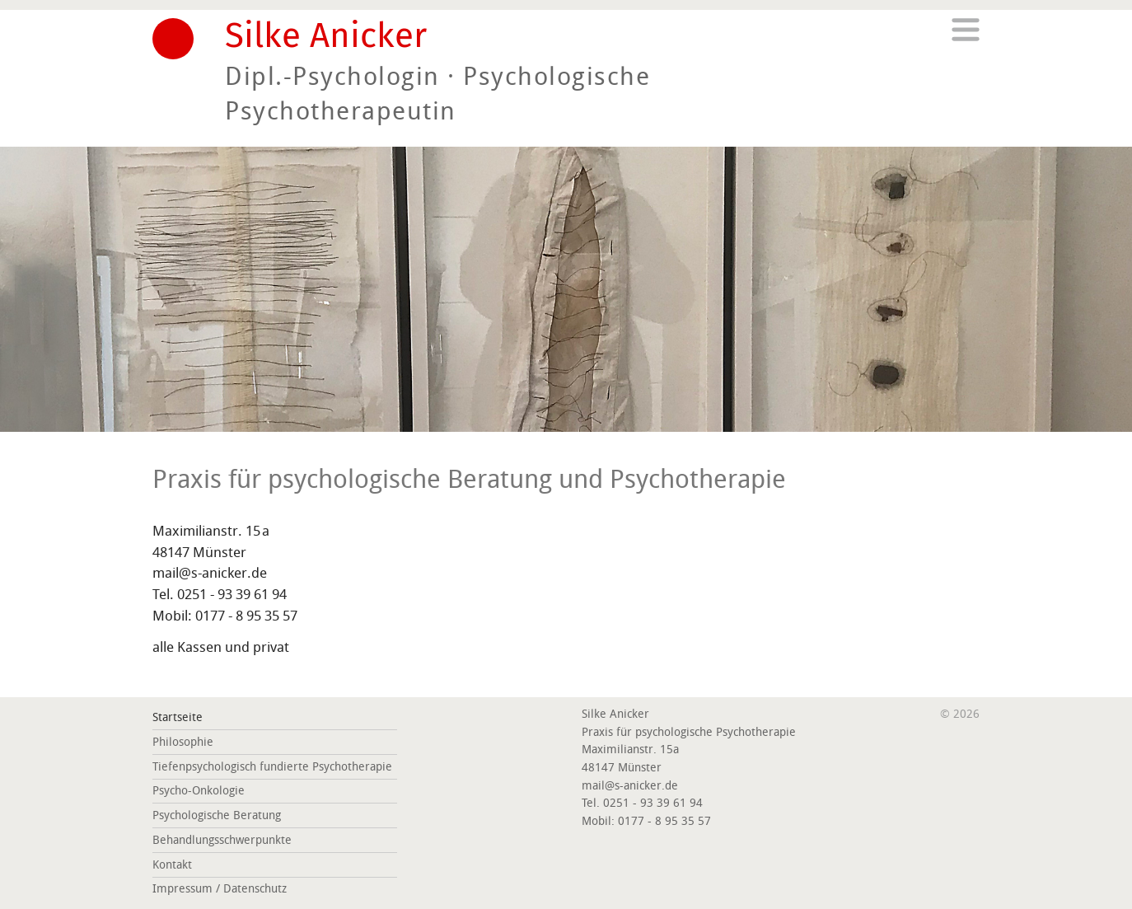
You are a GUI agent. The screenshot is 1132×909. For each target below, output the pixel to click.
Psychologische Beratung (216, 815)
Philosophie (182, 742)
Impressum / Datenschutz (219, 889)
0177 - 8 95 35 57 (246, 615)
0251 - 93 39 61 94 (232, 594)
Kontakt (172, 865)
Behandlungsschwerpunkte (222, 840)
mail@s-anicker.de (209, 573)
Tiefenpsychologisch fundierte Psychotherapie (272, 767)
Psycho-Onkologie (198, 791)
